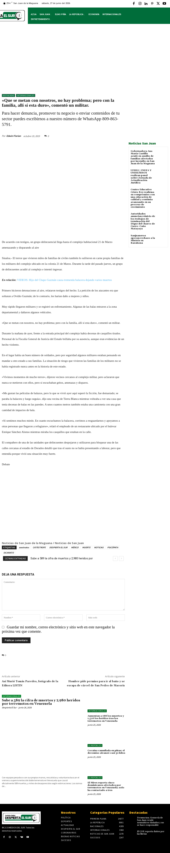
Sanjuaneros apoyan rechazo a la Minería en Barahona (143, 239)
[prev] (115, 558)
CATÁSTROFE (39, 547)
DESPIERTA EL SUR (58, 547)
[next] (121, 558)
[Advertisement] (85, 61)
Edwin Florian (13, 136)
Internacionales (25, 95)
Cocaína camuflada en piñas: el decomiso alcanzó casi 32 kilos (106, 751)
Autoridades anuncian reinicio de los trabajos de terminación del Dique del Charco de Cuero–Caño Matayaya (143, 221)
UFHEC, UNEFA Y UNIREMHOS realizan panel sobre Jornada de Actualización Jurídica (141, 176)
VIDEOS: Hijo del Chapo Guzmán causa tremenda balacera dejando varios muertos (64, 280)
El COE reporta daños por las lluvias (150, 832)
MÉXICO (75, 547)
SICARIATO (8, 552)
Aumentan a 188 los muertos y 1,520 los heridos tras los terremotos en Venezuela (106, 718)
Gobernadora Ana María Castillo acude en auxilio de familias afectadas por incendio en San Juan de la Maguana (143, 157)
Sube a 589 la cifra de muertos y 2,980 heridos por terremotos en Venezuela (41, 702)
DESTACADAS (8, 95)
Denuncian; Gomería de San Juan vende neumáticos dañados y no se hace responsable (150, 821)
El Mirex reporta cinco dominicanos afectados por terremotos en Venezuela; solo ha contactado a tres (106, 786)
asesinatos (24, 547)
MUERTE (86, 547)
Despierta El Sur (9, 707)
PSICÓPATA (112, 547)
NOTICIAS (99, 547)
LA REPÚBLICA (95, 745)
